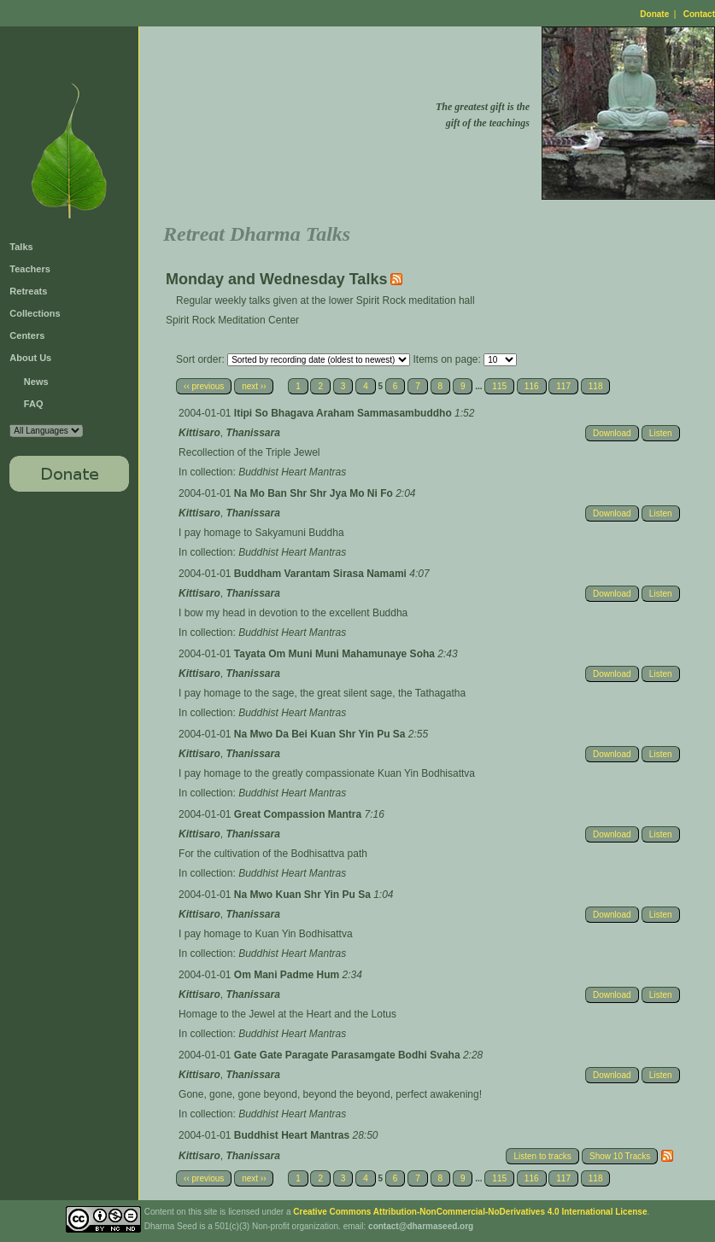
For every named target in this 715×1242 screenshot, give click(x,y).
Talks (20, 247)
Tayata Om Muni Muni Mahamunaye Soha (335, 654)
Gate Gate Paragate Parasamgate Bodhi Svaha (348, 1055)
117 (563, 386)
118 (596, 386)
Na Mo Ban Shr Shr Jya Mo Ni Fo (315, 493)
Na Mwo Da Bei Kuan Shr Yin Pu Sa (321, 734)
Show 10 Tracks (619, 1156)
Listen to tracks (542, 1156)
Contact (699, 14)
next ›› (254, 386)
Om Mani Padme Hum (288, 975)
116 (532, 386)
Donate (654, 14)
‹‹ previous (204, 386)
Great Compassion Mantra (299, 814)
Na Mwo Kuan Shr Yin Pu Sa (303, 895)
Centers (26, 335)
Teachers (29, 269)
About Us (30, 358)
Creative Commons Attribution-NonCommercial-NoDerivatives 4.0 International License (470, 1211)
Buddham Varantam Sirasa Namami (321, 574)
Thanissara (252, 433)
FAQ (34, 404)
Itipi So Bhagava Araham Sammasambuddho (344, 413)
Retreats (28, 291)
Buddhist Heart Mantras (292, 472)
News (36, 381)
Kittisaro (199, 433)
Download (611, 433)
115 (499, 386)
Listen (660, 433)
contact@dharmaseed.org (420, 1226)
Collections (34, 313)
